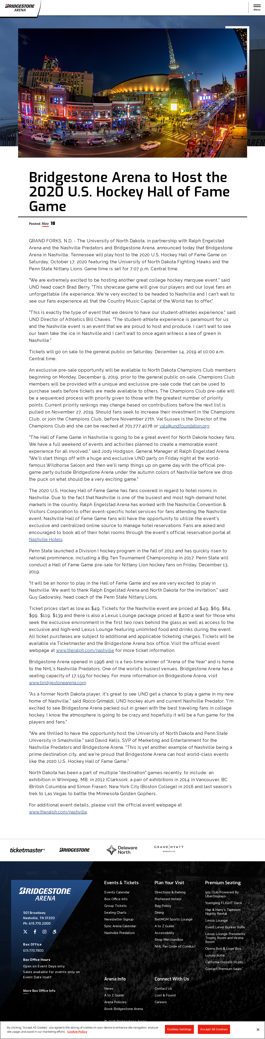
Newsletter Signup (118, 919)
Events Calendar (117, 892)
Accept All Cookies (214, 1030)
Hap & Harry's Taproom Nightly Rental (223, 912)
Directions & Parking (170, 892)
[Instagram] (44, 932)
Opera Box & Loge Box (223, 949)
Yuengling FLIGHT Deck (223, 903)
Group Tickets (115, 906)
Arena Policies (115, 1002)
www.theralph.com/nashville (85, 650)
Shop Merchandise (169, 940)
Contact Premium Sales (223, 969)
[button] (257, 8)
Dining (159, 913)
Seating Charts (115, 913)
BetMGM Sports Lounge (174, 919)
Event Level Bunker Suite (225, 927)
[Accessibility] (54, 932)
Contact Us (163, 989)
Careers (161, 1002)
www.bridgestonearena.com (57, 682)
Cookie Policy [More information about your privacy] (77, 1033)
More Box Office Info (39, 991)
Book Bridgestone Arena (123, 1009)
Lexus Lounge (216, 920)
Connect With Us (172, 979)
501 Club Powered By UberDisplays (222, 894)
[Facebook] (35, 932)
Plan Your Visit (169, 883)
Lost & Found (165, 995)
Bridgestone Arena (19, 8)
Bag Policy (163, 906)
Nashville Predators (119, 933)
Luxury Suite (215, 955)
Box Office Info (116, 899)
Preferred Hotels (168, 899)
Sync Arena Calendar (120, 926)
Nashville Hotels (45, 539)
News (108, 989)
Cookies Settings (179, 1030)
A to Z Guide (164, 926)
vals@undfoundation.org (184, 426)
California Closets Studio (224, 962)
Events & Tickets (121, 883)
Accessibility (164, 933)
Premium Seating (223, 883)
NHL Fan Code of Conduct (175, 946)
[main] (132, 427)
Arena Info (115, 979)
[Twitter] (25, 932)
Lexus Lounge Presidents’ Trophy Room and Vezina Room (225, 938)
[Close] (258, 1031)
